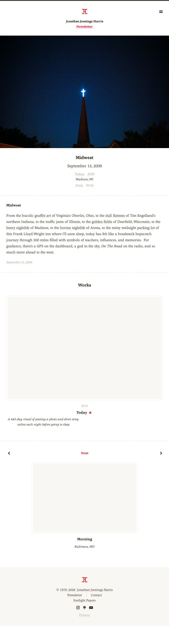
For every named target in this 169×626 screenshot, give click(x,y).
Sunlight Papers (84, 600)
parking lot (146, 227)
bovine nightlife (72, 227)
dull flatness (115, 215)
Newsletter (84, 26)
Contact (96, 595)
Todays (80, 174)
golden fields (102, 221)
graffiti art (43, 215)
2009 (91, 174)
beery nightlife (17, 227)
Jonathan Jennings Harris (84, 21)
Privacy (84, 615)
